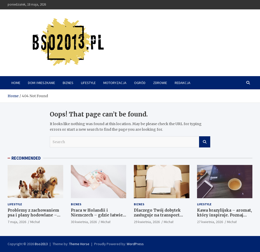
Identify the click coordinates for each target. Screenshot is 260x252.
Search (204, 141)
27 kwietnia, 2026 (210, 222)
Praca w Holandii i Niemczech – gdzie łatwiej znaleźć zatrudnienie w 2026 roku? (97, 218)
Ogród (139, 82)
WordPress (135, 244)
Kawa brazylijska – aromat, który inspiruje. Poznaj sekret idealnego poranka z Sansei (224, 218)
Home (15, 82)
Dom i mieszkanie (41, 82)
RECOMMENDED (26, 158)
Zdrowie (160, 82)
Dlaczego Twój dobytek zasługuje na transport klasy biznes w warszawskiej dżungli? (157, 218)
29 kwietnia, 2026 (147, 222)
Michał (35, 222)
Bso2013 (41, 244)
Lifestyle (88, 82)
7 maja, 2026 (17, 222)
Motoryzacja (114, 82)
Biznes (68, 82)
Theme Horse (79, 244)
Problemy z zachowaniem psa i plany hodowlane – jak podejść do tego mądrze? (33, 218)
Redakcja (182, 82)
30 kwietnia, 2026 (84, 222)
